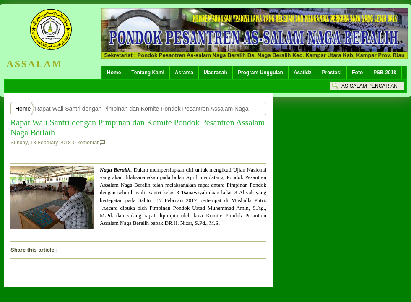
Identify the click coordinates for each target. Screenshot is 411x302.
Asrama (184, 73)
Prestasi (332, 73)
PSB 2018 (384, 73)
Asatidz (303, 73)
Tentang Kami (147, 73)
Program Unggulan (260, 73)
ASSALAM (34, 63)
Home (114, 73)
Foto (357, 73)
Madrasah (215, 73)
